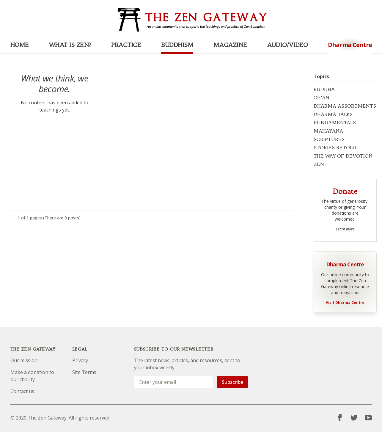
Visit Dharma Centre (345, 302)
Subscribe (232, 382)
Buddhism (177, 44)
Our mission (23, 360)
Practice (126, 44)
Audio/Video (287, 44)
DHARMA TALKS (333, 114)
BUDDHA (324, 89)
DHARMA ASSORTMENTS (345, 106)
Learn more (345, 229)
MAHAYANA (328, 131)
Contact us (22, 391)
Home (19, 44)
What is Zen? (70, 44)
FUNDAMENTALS (335, 122)
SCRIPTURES (329, 139)
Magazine (230, 44)
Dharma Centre (345, 264)
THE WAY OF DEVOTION (343, 156)
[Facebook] (339, 417)
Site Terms (84, 372)
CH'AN (321, 97)
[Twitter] (354, 417)
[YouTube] (368, 417)
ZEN (319, 164)
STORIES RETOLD (335, 147)
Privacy (80, 360)
